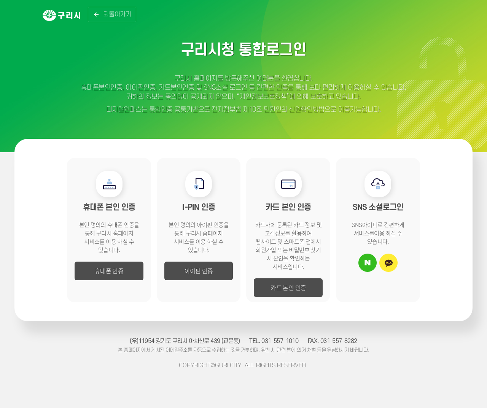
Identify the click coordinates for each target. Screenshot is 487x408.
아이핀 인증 (199, 270)
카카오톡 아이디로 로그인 (388, 262)
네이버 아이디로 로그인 (367, 262)
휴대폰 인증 (109, 270)
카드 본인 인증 (288, 287)
